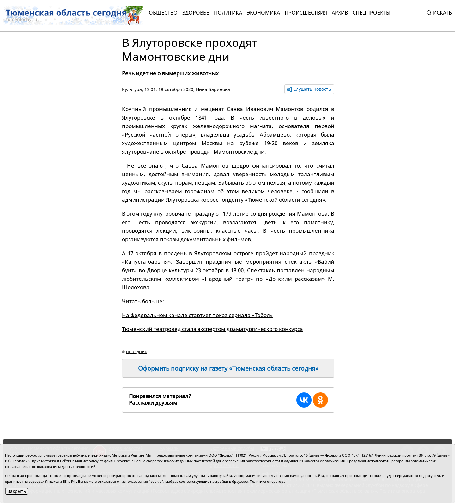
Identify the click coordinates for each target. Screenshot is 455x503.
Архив (340, 12)
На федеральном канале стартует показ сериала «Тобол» (197, 315)
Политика (228, 12)
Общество (163, 12)
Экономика (263, 12)
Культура (132, 89)
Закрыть (17, 491)
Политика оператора (267, 481)
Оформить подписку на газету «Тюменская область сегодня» (228, 368)
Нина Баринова (213, 89)
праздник (136, 351)
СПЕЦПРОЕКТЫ (372, 12)
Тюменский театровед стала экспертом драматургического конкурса (212, 329)
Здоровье (195, 12)
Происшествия (306, 12)
